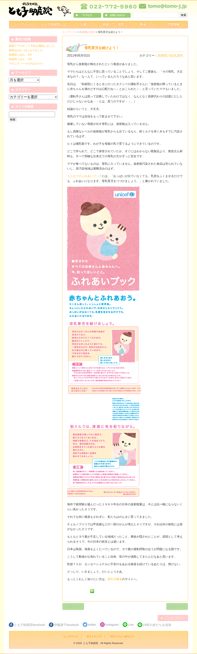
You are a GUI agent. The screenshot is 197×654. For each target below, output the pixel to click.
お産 (83, 24)
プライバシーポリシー (122, 636)
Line (131, 624)
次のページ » (177, 606)
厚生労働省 (115, 579)
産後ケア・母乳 (113, 24)
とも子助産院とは (53, 24)
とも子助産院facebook (29, 624)
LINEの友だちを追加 (157, 624)
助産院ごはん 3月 (20, 54)
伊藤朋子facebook (66, 624)
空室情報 (173, 24)
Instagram (112, 624)
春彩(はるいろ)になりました (26, 50)
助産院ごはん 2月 (20, 59)
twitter (92, 624)
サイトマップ (93, 636)
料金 (143, 24)
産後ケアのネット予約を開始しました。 (33, 45)
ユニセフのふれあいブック (84, 176)
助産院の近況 (87, 32)
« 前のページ (73, 606)
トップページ (23, 24)
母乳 (180, 55)
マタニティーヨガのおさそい (26, 63)
